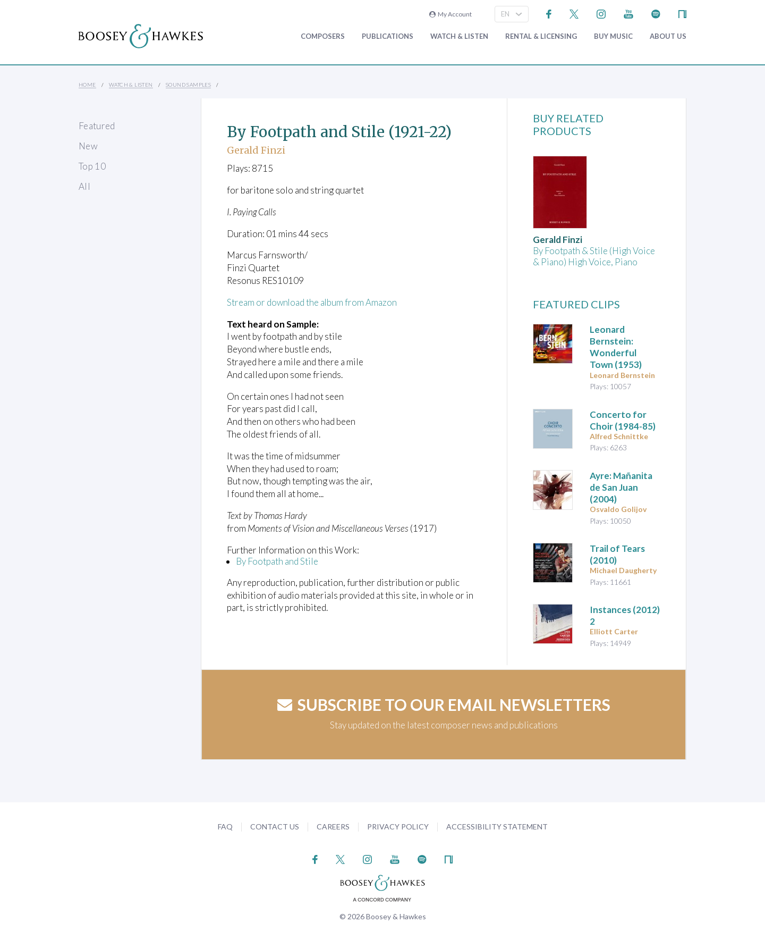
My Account (450, 14)
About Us (668, 36)
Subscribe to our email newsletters (443, 704)
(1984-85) (623, 420)
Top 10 (92, 166)
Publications (387, 36)
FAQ (225, 826)
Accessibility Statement (497, 826)
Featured (97, 125)
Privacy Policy (398, 826)
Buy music (613, 36)
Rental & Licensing (541, 36)
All (84, 186)
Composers (323, 36)
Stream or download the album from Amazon (312, 302)
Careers (333, 826)
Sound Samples (188, 84)
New (88, 146)
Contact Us (274, 826)
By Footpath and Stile (277, 561)
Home (87, 84)
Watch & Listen (459, 36)
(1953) (616, 347)
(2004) (621, 487)
